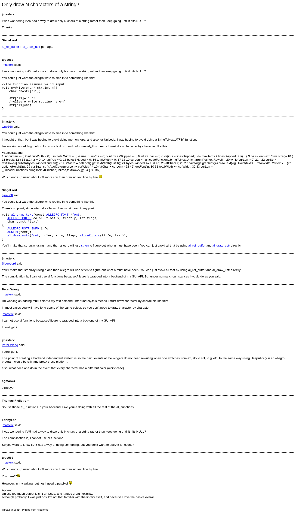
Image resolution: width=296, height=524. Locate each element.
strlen (85, 256)
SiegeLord (9, 274)
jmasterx (7, 64)
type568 (7, 132)
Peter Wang (10, 356)
